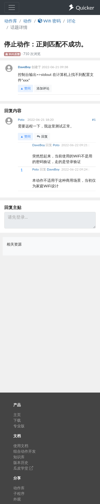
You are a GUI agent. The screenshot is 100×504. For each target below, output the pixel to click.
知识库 (19, 457)
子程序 (19, 493)
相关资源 (14, 244)
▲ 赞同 (25, 88)
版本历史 (20, 462)
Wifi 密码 (49, 20)
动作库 (10, 20)
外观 (17, 499)
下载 (17, 420)
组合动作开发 (24, 451)
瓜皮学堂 (23, 468)
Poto (21, 120)
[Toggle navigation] (11, 7)
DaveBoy (24, 67)
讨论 (71, 20)
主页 (17, 414)
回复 (42, 136)
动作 (27, 20)
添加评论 (43, 88)
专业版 (19, 426)
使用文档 (20, 445)
